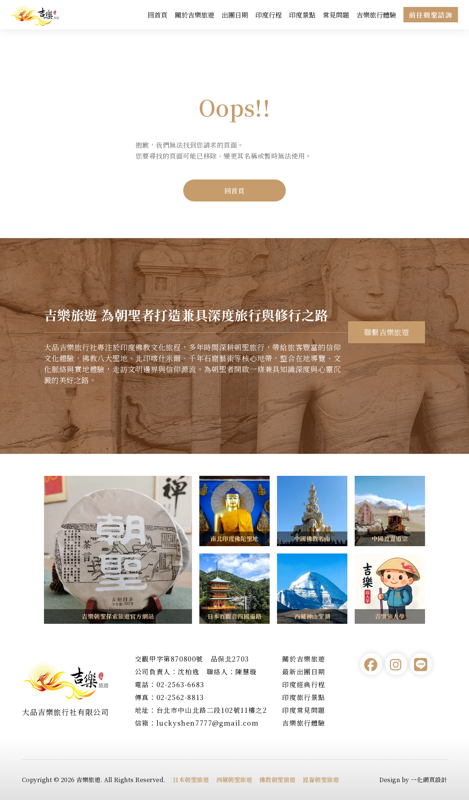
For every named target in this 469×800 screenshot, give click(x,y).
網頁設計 (435, 779)
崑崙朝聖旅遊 (321, 779)
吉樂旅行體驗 (376, 14)
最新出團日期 (303, 671)
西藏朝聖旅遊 (234, 779)
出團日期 (235, 14)
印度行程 (268, 14)
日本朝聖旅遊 (191, 779)
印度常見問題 (303, 710)
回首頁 (157, 14)
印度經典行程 (303, 684)
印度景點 (302, 14)
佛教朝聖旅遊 (277, 779)
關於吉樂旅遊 (194, 14)
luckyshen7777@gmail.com (207, 722)
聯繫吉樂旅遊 (386, 332)
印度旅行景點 (303, 697)
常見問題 (336, 14)
